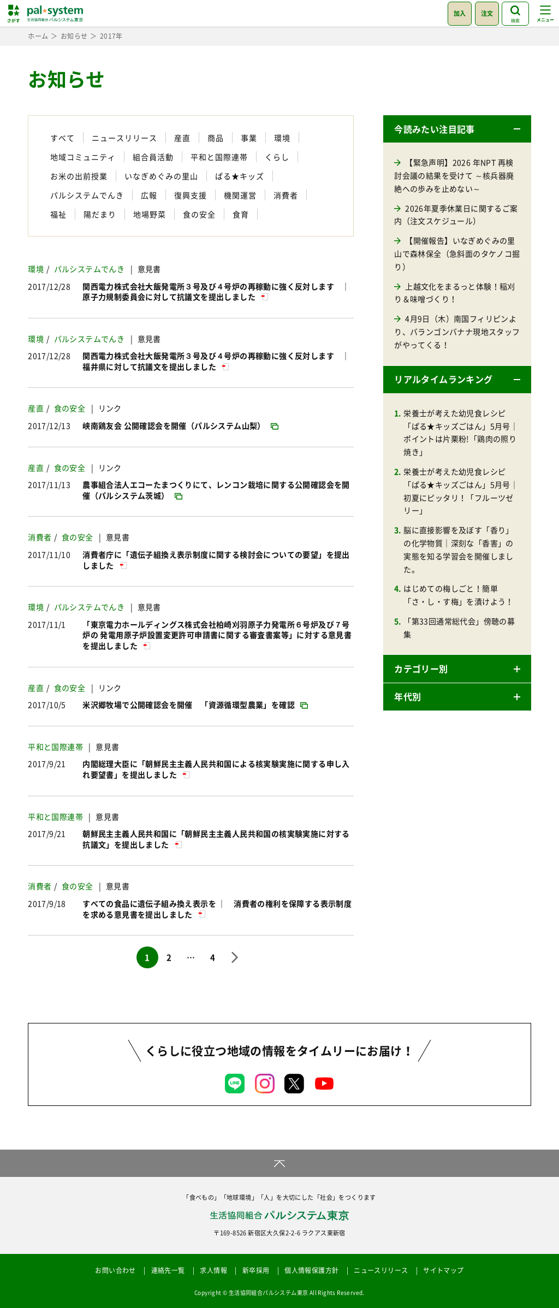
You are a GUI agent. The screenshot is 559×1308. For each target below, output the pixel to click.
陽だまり (100, 214)
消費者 (285, 195)
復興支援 (190, 195)
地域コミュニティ (83, 156)
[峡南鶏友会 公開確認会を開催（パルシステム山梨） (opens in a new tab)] (180, 425)
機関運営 (240, 195)
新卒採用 (256, 1270)
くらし (277, 156)
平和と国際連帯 (219, 156)
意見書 (149, 268)
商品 (215, 137)
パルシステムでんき (87, 195)
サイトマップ (443, 1270)
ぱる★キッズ (239, 175)
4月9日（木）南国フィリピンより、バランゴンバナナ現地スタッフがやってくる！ (457, 331)
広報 (149, 195)
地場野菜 (149, 214)
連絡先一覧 (168, 1270)
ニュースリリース (124, 137)
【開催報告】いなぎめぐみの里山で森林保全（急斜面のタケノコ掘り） (457, 253)
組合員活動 (153, 156)
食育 (241, 214)
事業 (249, 137)
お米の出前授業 (79, 175)
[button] (457, 129)
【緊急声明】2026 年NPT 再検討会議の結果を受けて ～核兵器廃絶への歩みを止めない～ (454, 175)
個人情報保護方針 (311, 1270)
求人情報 (213, 1270)
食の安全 (199, 214)
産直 (182, 137)
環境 (282, 137)
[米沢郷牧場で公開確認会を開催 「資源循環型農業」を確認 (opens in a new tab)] (195, 704)
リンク (110, 408)
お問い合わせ (115, 1270)
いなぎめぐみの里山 (161, 175)
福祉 (58, 214)
